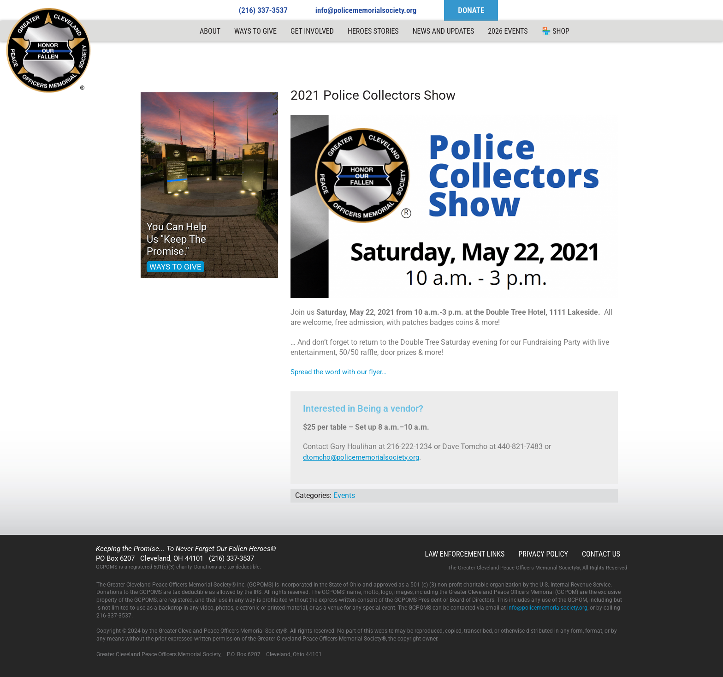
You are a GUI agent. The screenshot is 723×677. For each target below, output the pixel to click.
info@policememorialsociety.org (366, 10)
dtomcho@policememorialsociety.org (361, 457)
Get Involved (312, 31)
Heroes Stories (373, 31)
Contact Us (601, 554)
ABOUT (210, 31)
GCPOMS (49, 50)
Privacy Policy (543, 554)
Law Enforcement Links (464, 554)
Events (344, 495)
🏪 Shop (555, 31)
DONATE (471, 10)
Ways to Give (255, 31)
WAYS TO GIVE (175, 266)
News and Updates (443, 31)
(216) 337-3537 (263, 10)
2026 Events (507, 31)
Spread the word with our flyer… (338, 372)
